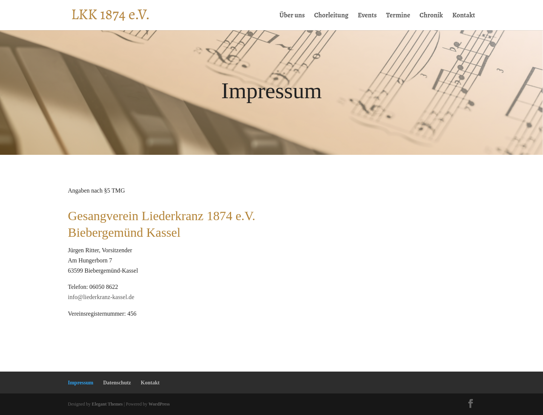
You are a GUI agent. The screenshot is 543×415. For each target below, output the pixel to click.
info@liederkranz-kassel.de (101, 297)
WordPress (159, 404)
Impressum (80, 383)
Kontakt (463, 16)
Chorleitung (331, 16)
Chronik (431, 16)
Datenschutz (117, 383)
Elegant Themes (107, 404)
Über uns (292, 16)
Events (367, 16)
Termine (398, 16)
